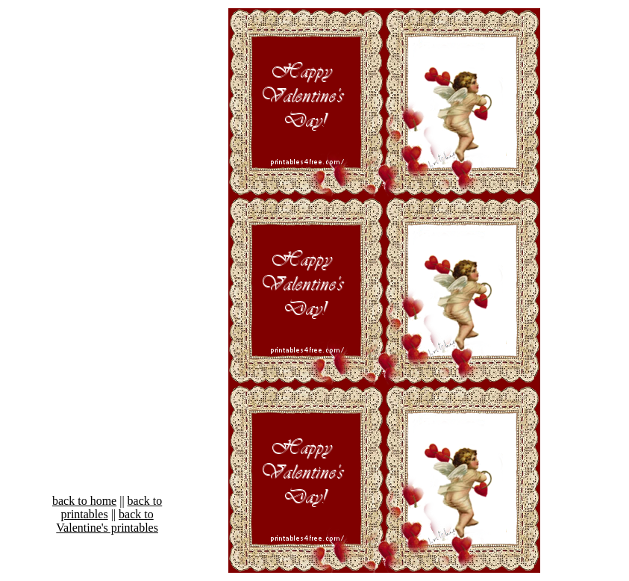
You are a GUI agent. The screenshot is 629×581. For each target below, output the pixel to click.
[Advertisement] (83, 270)
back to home (84, 500)
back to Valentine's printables (107, 521)
